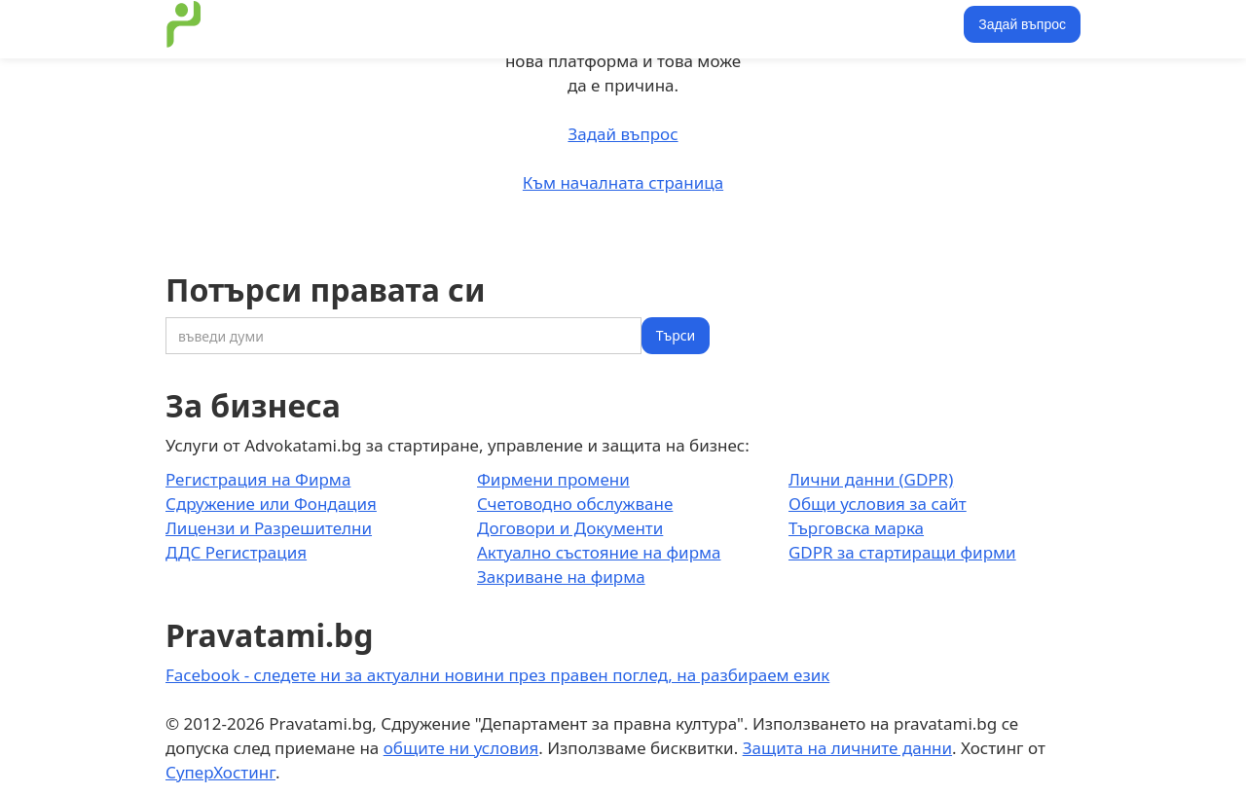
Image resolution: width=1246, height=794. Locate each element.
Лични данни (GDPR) (870, 479)
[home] (183, 24)
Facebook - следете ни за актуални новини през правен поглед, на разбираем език (497, 675)
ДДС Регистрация (236, 552)
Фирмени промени (553, 479)
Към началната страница (623, 182)
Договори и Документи (570, 528)
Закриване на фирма (561, 576)
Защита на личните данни (847, 748)
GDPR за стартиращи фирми (902, 552)
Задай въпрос (1022, 24)
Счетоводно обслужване (575, 503)
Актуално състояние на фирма (599, 552)
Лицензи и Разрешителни (268, 528)
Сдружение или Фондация (271, 503)
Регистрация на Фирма (257, 479)
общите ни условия (461, 748)
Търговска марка (856, 528)
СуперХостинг (220, 772)
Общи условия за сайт (877, 503)
